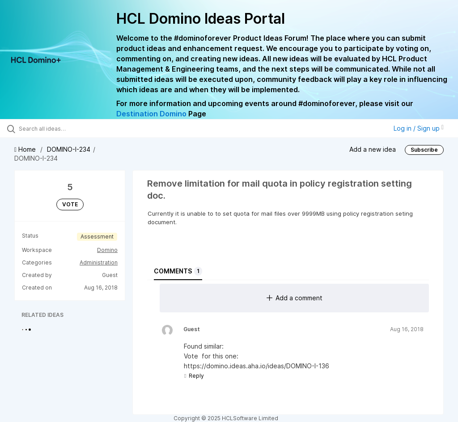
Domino (107, 250)
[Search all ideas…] (60, 128)
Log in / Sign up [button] (419, 128)
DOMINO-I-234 (68, 149)
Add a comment (294, 298)
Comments (178, 271)
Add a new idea (372, 149)
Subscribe (424, 149)
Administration (99, 262)
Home (26, 149)
